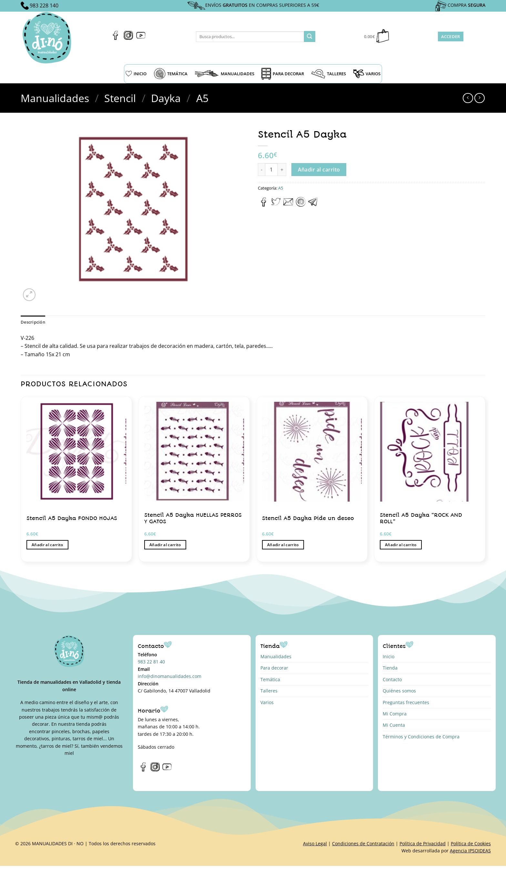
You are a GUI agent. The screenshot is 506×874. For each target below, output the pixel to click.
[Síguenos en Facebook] (115, 38)
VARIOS (366, 73)
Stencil (120, 98)
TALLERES (328, 73)
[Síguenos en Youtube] (141, 38)
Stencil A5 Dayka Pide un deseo (308, 518)
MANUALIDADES (224, 73)
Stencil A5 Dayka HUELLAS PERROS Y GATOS (193, 518)
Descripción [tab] (33, 322)
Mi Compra (395, 714)
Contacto (392, 679)
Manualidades (55, 98)
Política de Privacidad (423, 843)
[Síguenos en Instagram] (128, 38)
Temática (270, 679)
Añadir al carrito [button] (47, 544)
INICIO (136, 74)
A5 (202, 98)
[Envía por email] (288, 205)
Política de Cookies (471, 843)
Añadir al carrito (319, 169)
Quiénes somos (399, 691)
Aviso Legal (315, 843)
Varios (267, 702)
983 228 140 (44, 5)
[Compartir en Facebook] (263, 205)
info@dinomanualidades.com (169, 676)
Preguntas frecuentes (406, 702)
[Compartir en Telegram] (313, 205)
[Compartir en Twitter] (276, 205)
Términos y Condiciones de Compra (421, 737)
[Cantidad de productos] (271, 169)
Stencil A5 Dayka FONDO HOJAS (71, 518)
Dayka (166, 98)
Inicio (388, 656)
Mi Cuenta (394, 725)
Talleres (269, 691)
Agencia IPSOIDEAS (470, 851)
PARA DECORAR (282, 74)
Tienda (390, 668)
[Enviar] (309, 36)
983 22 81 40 (151, 662)
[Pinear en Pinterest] (301, 205)
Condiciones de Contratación (363, 843)
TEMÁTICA (170, 73)
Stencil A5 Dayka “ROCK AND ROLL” (421, 518)
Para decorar (274, 668)
